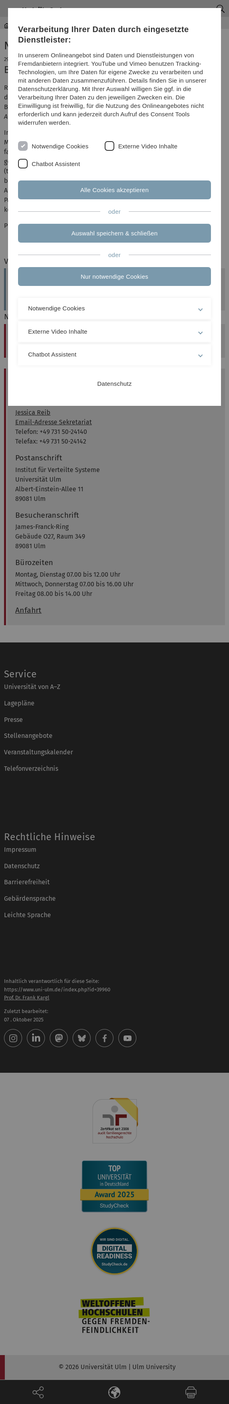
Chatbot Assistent (56, 163)
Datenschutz (114, 383)
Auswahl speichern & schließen (114, 233)
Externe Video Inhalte (148, 146)
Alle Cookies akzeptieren (114, 189)
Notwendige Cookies (60, 146)
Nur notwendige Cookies (114, 276)
